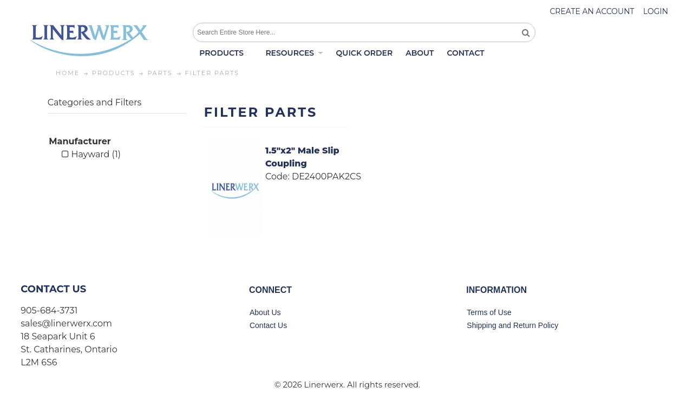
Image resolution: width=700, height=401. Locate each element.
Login (655, 11)
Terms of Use (489, 312)
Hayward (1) (91, 154)
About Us (265, 312)
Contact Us (268, 325)
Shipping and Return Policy (512, 325)
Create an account (591, 11)
